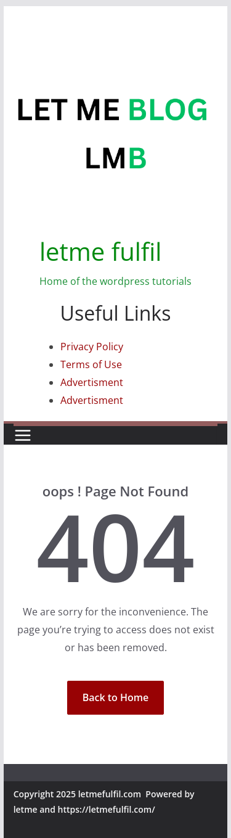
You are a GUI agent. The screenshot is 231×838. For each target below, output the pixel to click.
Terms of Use (91, 364)
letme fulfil (100, 251)
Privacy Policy (91, 346)
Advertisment (91, 382)
